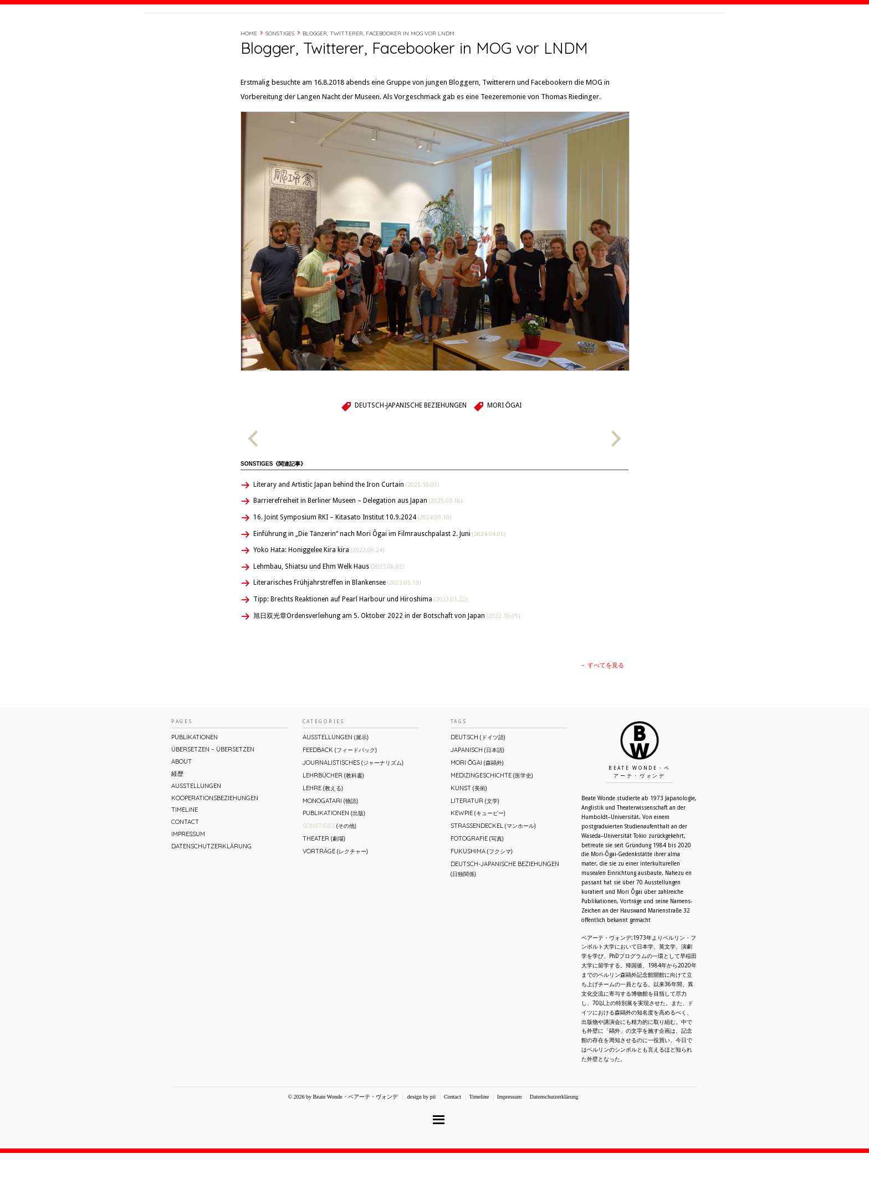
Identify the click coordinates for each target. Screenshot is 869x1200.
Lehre (323, 835)
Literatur (475, 848)
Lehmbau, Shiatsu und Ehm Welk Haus (328, 613)
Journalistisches (353, 809)
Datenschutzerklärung (211, 893)
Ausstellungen (196, 833)
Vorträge (335, 898)
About (547, 35)
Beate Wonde (214, 37)
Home (249, 80)
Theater (324, 885)
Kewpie (478, 860)
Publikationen (194, 784)
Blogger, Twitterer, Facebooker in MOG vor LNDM (378, 80)
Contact (641, 35)
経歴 (574, 35)
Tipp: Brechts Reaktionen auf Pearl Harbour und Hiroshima (360, 646)
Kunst (469, 835)
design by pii (421, 1144)
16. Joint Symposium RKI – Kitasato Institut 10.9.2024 (352, 564)
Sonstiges (279, 80)
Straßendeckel (493, 873)
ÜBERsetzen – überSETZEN (212, 796)
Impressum (188, 881)
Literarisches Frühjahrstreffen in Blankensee (337, 630)
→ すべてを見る (602, 712)
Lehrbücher (333, 822)
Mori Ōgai (504, 452)
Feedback (340, 797)
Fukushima (482, 898)
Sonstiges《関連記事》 (273, 511)
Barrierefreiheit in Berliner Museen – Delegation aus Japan (357, 548)
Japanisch (477, 797)
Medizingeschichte (492, 822)
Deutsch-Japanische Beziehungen (411, 452)
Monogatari (330, 848)
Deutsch (478, 784)
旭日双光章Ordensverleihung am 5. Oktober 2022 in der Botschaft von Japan (386, 663)
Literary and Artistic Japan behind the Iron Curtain (346, 531)
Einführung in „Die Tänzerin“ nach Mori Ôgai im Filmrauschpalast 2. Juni (379, 581)
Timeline (603, 35)
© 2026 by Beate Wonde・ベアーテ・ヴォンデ (342, 1144)
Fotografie (477, 885)
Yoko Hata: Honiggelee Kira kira (318, 597)
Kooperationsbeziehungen (214, 845)
